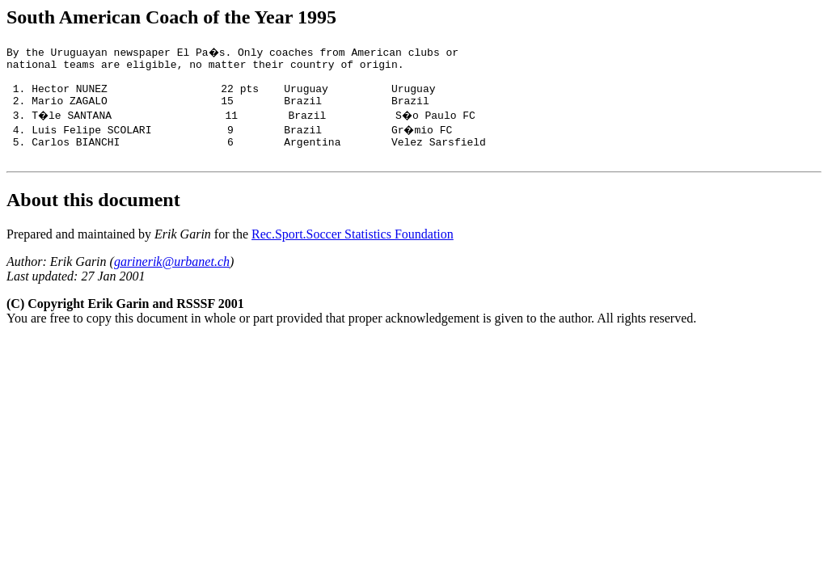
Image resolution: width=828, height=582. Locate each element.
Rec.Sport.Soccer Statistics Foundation (352, 248)
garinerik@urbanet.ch (172, 276)
